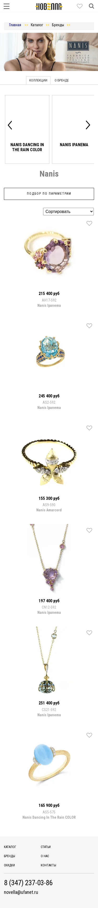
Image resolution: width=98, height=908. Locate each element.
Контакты (48, 865)
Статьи (46, 847)
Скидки (9, 865)
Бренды (9, 856)
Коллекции (38, 80)
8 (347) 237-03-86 (28, 883)
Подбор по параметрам (49, 193)
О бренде (62, 80)
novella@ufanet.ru (21, 892)
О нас (45, 856)
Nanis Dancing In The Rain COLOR (27, 147)
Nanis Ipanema (74, 144)
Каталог (10, 847)
